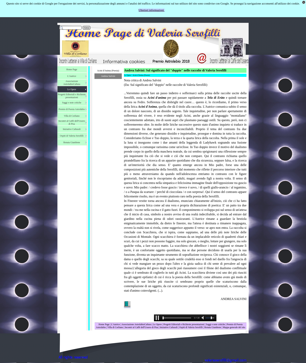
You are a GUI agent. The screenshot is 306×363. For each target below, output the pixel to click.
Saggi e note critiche (215, 324)
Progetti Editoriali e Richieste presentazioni (184, 324)
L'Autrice (115, 324)
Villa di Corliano (115, 327)
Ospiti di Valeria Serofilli (191, 327)
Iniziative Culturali (169, 327)
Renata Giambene (212, 327)
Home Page (104, 324)
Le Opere (157, 324)
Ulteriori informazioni (152, 10)
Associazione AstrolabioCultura (136, 324)
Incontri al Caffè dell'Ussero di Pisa (141, 327)
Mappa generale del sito (234, 327)
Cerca (86, 28)
